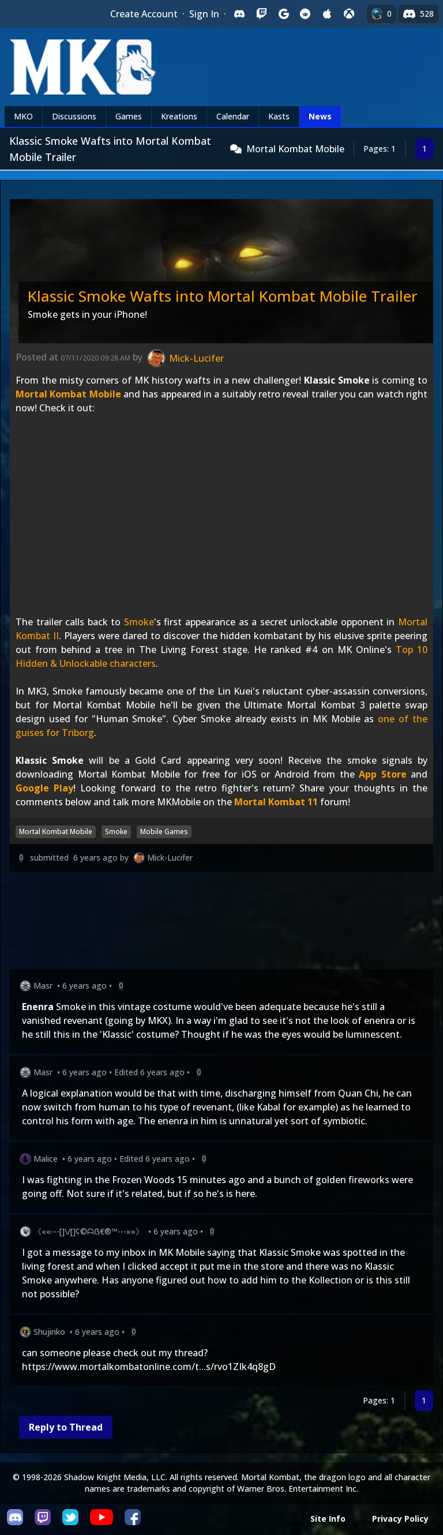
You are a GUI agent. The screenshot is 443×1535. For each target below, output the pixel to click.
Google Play (44, 788)
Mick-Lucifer (170, 857)
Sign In (204, 13)
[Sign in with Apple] (327, 13)
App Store (383, 774)
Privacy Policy (400, 1518)
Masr (42, 985)
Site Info (328, 1518)
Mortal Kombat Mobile (295, 148)
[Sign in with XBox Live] (349, 13)
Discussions (74, 116)
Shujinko (49, 1331)
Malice (45, 1158)
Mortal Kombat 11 (276, 801)
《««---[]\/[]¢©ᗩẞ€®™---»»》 (88, 1231)
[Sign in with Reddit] (305, 13)
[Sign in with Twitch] (261, 13)
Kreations (179, 116)
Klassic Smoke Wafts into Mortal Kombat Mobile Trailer (223, 296)
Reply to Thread (66, 1427)
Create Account (144, 13)
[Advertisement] (221, 922)
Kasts (279, 116)
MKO (23, 116)
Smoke (139, 621)
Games (128, 116)
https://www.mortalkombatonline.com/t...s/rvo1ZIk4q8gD (149, 1366)
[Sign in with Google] (283, 13)
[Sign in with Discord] (239, 13)
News (320, 116)
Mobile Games (164, 831)
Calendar (232, 116)
